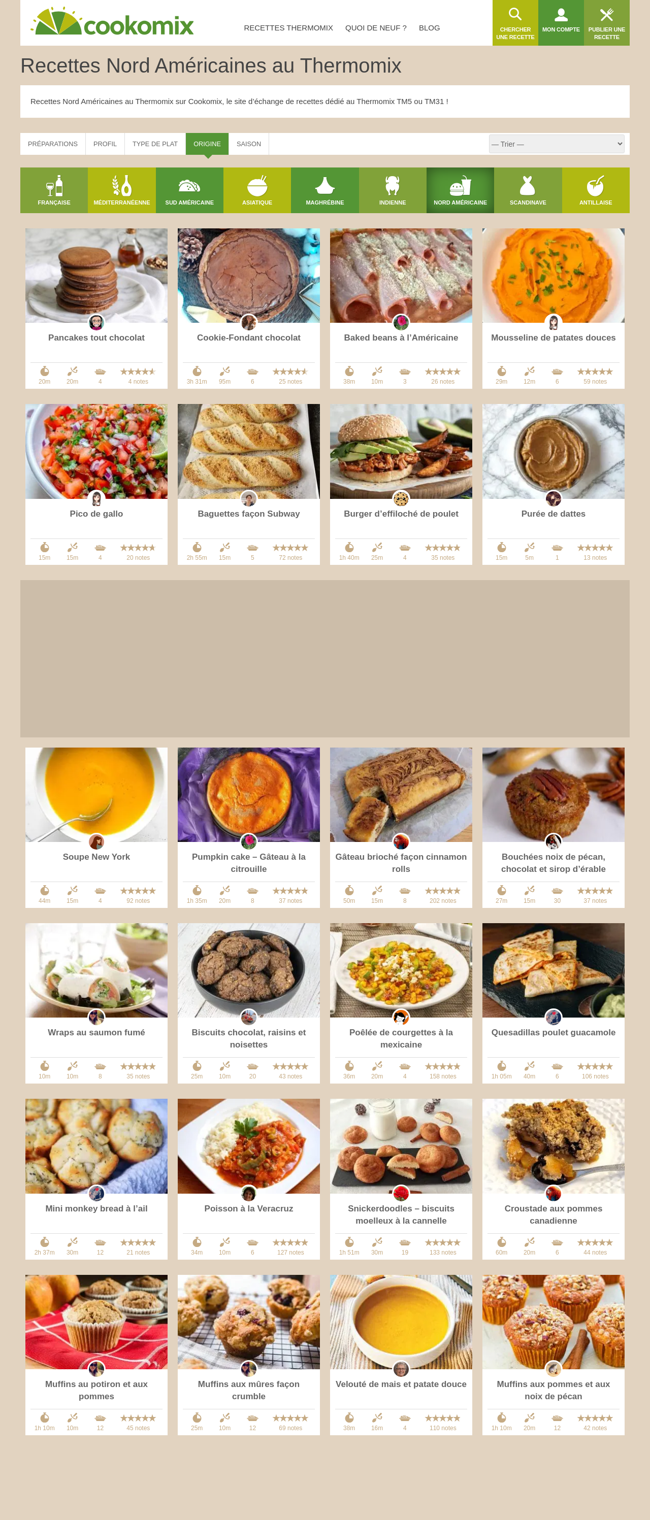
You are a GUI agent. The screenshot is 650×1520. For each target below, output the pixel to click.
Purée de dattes (554, 514)
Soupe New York (97, 857)
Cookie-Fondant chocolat (249, 338)
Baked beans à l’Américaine (401, 338)
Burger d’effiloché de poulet (401, 514)
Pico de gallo (96, 514)
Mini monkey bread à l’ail (96, 1208)
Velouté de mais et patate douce (401, 1384)
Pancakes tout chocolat (96, 338)
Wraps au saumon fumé (96, 1032)
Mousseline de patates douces (553, 338)
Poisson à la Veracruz (249, 1208)
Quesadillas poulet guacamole (554, 1032)
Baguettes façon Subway (249, 514)
